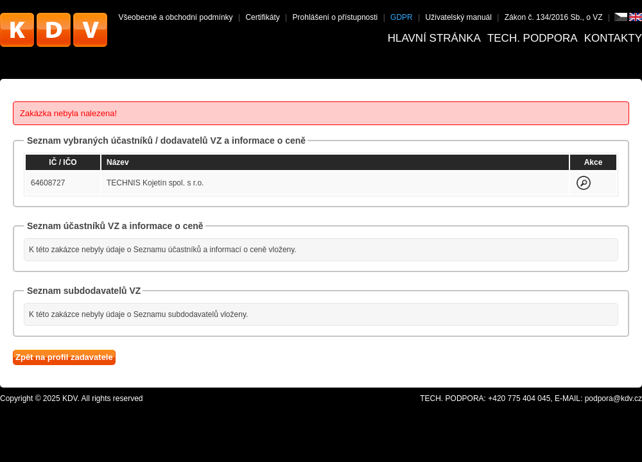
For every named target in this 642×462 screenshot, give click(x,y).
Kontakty (613, 38)
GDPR (401, 17)
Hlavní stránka (434, 38)
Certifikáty (262, 17)
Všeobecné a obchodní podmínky (175, 17)
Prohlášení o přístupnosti (335, 17)
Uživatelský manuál (459, 17)
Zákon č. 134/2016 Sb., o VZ (554, 17)
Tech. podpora (532, 38)
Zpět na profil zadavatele (64, 357)
